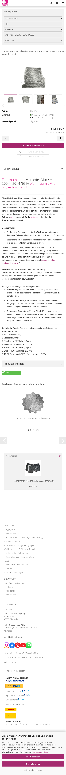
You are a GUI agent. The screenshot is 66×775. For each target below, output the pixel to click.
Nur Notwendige (33, 764)
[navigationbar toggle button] (63, 3)
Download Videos (12, 541)
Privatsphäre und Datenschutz (18, 564)
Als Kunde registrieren (14, 583)
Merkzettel (10, 590)
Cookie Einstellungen (14, 572)
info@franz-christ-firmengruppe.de (23, 627)
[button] (63, 105)
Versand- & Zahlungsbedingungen (19, 545)
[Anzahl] (33, 138)
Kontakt (8, 568)
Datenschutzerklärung (39, 752)
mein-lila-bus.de (11, 662)
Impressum (10, 529)
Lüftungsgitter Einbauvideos (17, 553)
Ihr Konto (9, 587)
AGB (7, 560)
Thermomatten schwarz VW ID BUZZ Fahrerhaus (33, 480)
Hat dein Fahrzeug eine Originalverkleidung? (24, 537)
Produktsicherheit (14, 363)
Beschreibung (11, 168)
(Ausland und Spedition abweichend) (41, 118)
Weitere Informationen (33, 770)
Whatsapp (8, 631)
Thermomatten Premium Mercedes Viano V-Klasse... (33, 418)
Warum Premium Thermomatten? (19, 557)
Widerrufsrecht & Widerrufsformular (21, 549)
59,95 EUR (33, 486)
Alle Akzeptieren (33, 757)
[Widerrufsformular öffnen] (12, 604)
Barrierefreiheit (12, 533)
